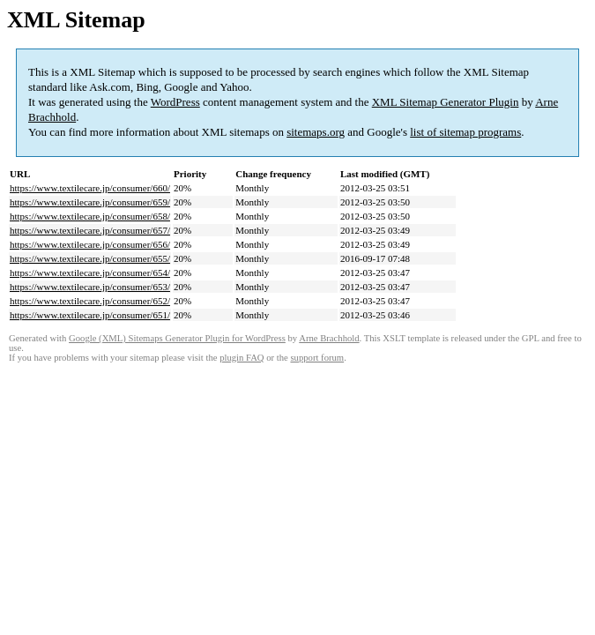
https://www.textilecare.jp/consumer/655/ (90, 258)
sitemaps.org (315, 131)
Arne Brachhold (329, 338)
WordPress (175, 101)
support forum (317, 357)
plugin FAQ (241, 357)
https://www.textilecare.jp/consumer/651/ (90, 315)
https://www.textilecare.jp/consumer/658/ (90, 216)
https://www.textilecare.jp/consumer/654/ (90, 272)
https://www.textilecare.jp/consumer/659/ (90, 202)
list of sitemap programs (465, 131)
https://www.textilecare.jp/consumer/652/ (90, 300)
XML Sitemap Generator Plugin (445, 101)
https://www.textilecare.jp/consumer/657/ (90, 230)
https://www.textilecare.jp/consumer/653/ (90, 286)
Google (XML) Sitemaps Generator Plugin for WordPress (177, 338)
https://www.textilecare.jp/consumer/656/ (90, 244)
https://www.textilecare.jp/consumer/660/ (90, 188)
